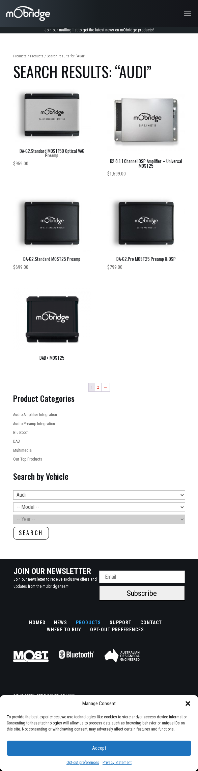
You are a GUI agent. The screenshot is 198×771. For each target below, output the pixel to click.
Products (20, 56)
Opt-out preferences (82, 762)
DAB (16, 441)
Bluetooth (21, 432)
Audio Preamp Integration (34, 423)
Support (121, 622)
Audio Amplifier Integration (35, 414)
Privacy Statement (117, 762)
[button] (188, 703)
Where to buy (64, 629)
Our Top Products (27, 459)
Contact (151, 622)
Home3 (37, 622)
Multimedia (22, 450)
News (60, 622)
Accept (99, 748)
